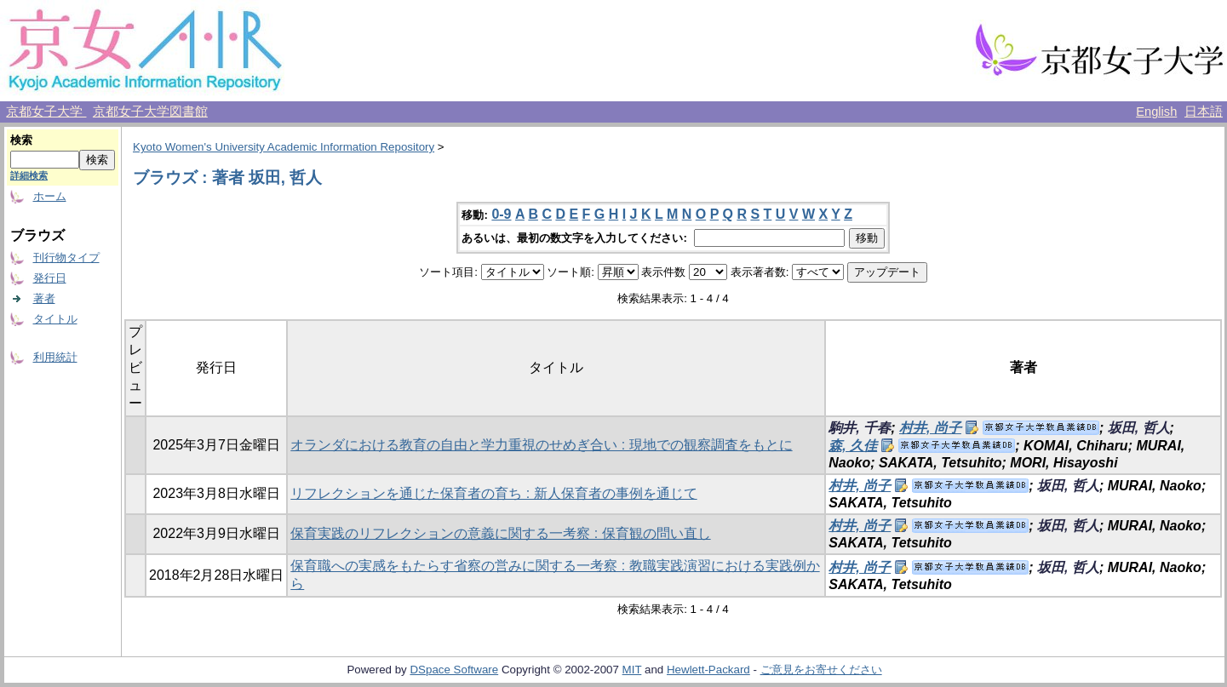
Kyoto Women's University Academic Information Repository (283, 146)
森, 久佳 (853, 445)
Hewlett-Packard (708, 669)
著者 (44, 298)
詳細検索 (29, 175)
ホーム (49, 196)
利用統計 (55, 357)
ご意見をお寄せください (821, 669)
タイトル (55, 318)
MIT (632, 669)
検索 (21, 140)
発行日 (49, 278)
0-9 (501, 214)
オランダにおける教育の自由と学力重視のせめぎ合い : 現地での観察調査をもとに (541, 445)
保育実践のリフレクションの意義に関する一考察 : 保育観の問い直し (500, 533)
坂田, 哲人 (1139, 428)
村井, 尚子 (930, 428)
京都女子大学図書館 (150, 111)
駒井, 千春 (860, 428)
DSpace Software (454, 669)
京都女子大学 (46, 111)
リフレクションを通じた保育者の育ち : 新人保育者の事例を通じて (493, 493)
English (1156, 111)
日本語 (1203, 111)
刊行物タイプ (66, 257)
